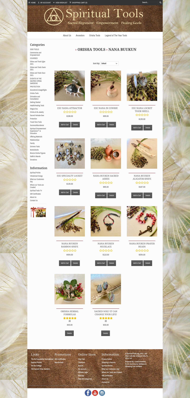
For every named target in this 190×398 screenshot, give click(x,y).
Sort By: (96, 63)
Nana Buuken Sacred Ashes (105, 177)
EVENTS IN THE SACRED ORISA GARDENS (36, 81)
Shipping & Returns (108, 362)
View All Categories (85, 379)
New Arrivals (58, 362)
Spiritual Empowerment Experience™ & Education (38, 131)
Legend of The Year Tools (116, 35)
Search (80, 366)
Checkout (81, 362)
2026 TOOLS (34, 49)
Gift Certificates (35, 194)
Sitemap (81, 375)
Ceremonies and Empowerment (35, 53)
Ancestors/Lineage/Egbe (38, 90)
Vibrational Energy (36, 176)
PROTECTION (35, 86)
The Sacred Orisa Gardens (40, 369)
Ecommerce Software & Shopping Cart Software (135, 365)
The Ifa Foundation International (42, 359)
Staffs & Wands (35, 156)
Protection (33, 119)
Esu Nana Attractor (69, 108)
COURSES (34, 58)
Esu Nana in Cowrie (106, 108)
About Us (67, 35)
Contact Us (34, 200)
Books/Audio (34, 150)
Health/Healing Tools (37, 105)
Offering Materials (36, 136)
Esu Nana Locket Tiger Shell (142, 110)
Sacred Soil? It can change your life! (105, 313)
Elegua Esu (34, 109)
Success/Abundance (37, 125)
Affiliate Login (83, 372)
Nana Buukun (122, 49)
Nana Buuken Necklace (106, 245)
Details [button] (75, 124)
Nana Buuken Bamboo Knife (69, 245)
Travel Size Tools (36, 122)
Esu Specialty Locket (69, 175)
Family (32, 143)
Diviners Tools (35, 146)
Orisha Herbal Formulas (70, 313)
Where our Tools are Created (112, 372)
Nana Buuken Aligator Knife (142, 177)
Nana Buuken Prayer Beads (142, 245)
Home (32, 2)
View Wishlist (60, 2)
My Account (44, 2)
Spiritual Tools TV (36, 190)
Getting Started (35, 102)
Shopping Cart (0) (78, 2)
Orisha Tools (94, 35)
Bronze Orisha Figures (37, 153)
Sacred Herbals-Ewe (37, 115)
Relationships (34, 140)
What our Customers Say (110, 369)
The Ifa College (36, 366)
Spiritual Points (35, 172)
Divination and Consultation (35, 97)
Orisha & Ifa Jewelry (37, 112)
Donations (33, 160)
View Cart (81, 359)
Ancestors (80, 35)
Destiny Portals (36, 362)
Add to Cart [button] (65, 124)
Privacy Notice (107, 359)
